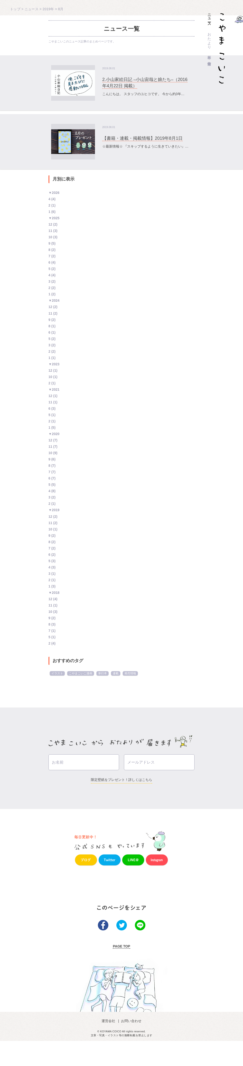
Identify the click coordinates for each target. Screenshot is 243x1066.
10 (50, 237)
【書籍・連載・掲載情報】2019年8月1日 (142, 138)
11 (50, 231)
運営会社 (109, 1046)
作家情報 (209, 59)
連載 (116, 673)
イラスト (57, 673)
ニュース (209, 17)
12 (50, 224)
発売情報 (130, 673)
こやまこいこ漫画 (80, 673)
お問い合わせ (130, 1046)
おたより (209, 38)
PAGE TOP (121, 971)
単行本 (102, 673)
